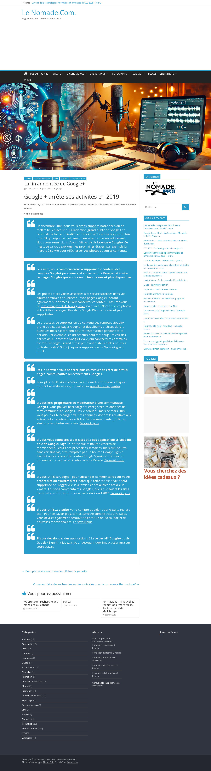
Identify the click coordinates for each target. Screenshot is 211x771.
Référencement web (42, 178)
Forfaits (56, 73)
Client (24, 648)
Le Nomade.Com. (49, 12)
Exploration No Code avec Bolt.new (160, 289)
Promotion (27, 691)
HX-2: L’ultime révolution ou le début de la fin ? (165, 280)
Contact (137, 73)
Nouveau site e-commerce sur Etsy (160, 306)
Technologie (28, 723)
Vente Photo (167, 73)
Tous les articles (78, 178)
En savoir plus (89, 423)
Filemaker (26, 672)
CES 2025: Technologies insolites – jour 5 (163, 248)
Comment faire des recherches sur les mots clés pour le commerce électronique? (86, 584)
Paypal (67, 601)
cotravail (26, 653)
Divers (28, 178)
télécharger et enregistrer (86, 407)
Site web (64, 178)
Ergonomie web (75, 73)
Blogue (152, 73)
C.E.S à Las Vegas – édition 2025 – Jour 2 (163, 260)
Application (27, 644)
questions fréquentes (105, 386)
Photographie (119, 73)
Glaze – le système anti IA (156, 284)
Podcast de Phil (39, 73)
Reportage (27, 700)
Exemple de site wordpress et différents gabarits (54, 571)
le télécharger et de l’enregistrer (63, 306)
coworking (27, 658)
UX (23, 733)
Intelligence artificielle (32, 681)
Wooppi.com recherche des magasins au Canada (40, 603)
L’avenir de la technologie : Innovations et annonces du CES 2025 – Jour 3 (66, 2)
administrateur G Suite (110, 514)
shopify (25, 714)
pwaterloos (47, 188)
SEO (56, 178)
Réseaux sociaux (30, 705)
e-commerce (28, 667)
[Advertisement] (105, 48)
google (59, 188)
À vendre (26, 639)
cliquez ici (66, 542)
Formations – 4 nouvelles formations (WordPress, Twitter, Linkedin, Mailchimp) (118, 606)
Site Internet (97, 73)
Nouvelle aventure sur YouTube (158, 293)
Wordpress (27, 737)
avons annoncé (89, 226)
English (28, 80)
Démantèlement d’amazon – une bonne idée (165, 348)
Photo (25, 686)
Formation (27, 676)
